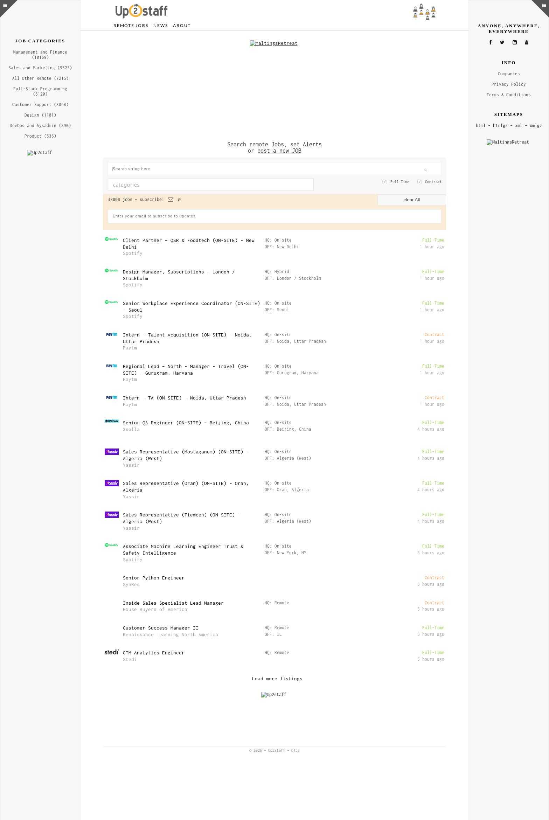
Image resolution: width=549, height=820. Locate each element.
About (182, 25)
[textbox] (185, 183)
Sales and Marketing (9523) (40, 67)
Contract (433, 180)
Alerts (312, 142)
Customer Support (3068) (40, 104)
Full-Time (399, 180)
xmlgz (536, 125)
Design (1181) (40, 115)
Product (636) (40, 136)
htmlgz (500, 125)
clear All (412, 198)
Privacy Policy (509, 84)
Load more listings (277, 677)
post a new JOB (279, 149)
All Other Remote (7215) (40, 78)
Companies (509, 73)
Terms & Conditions (509, 94)
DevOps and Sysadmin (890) (40, 125)
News (160, 25)
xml (518, 125)
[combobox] (211, 183)
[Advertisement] (274, 85)
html (481, 125)
